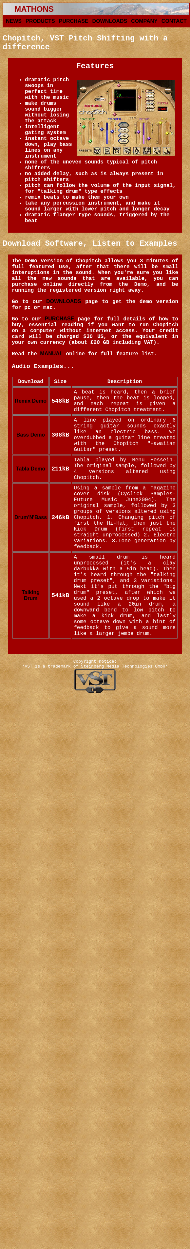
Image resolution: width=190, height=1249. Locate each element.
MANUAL (51, 353)
